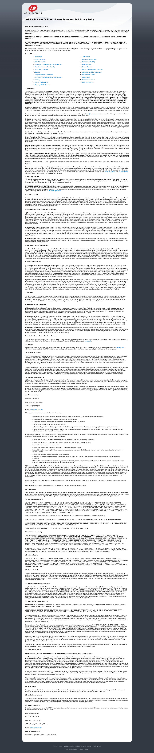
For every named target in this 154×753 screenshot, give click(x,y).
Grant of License (40, 62)
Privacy (37, 80)
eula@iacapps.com (92, 114)
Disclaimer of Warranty (89, 59)
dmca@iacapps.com (36, 409)
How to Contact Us (88, 82)
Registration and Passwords (44, 74)
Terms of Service (109, 171)
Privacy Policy (123, 171)
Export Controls (87, 67)
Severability (86, 77)
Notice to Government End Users (92, 69)
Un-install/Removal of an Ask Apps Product (48, 77)
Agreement (38, 56)
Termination (86, 56)
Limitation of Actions (88, 80)
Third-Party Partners (41, 69)
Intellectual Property (41, 82)
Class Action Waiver (88, 74)
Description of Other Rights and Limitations (48, 64)
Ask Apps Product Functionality (45, 67)
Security (37, 72)
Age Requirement (40, 59)
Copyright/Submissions (42, 85)
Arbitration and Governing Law (92, 72)
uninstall (88, 341)
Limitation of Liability (88, 62)
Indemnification (87, 64)
